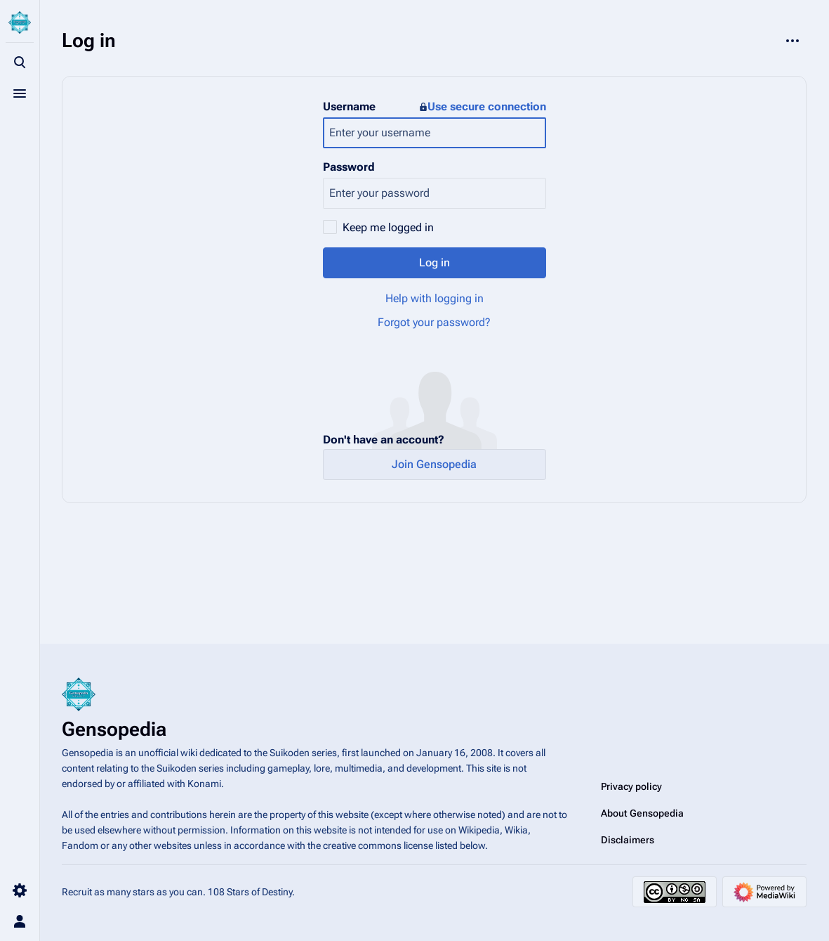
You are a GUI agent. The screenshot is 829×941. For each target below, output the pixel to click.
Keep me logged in (388, 227)
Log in (434, 262)
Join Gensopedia (434, 464)
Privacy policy (631, 786)
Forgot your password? (434, 322)
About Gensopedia (642, 813)
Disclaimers (627, 839)
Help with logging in (434, 298)
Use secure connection (482, 106)
